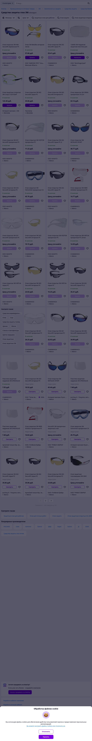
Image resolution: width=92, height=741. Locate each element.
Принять (46, 737)
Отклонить (46, 732)
